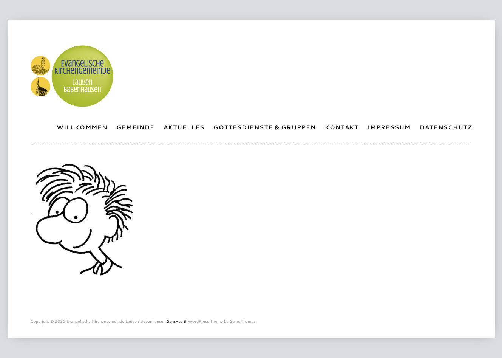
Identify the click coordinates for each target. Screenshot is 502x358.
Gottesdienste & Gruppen (264, 127)
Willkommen (82, 127)
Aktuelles (184, 127)
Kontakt (341, 127)
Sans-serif (177, 321)
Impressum (389, 127)
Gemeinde (135, 127)
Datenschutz (446, 127)
